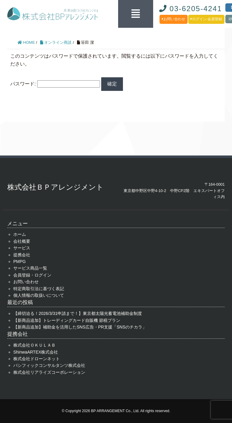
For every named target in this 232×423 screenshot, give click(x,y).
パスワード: (55, 83)
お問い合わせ (173, 19)
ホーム (19, 234)
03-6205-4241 (190, 9)
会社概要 (21, 241)
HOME (26, 42)
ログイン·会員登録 (206, 19)
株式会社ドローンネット (36, 358)
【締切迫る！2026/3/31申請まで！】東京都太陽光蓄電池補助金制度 (77, 313)
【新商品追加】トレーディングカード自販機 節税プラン (66, 320)
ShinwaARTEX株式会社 (35, 352)
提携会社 (21, 254)
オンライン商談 (56, 42)
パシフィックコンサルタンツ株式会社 (49, 365)
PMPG (19, 261)
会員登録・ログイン (32, 275)
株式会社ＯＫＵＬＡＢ (34, 345)
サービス (21, 247)
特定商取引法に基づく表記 (38, 288)
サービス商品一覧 (30, 268)
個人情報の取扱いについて (38, 295)
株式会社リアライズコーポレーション (49, 372)
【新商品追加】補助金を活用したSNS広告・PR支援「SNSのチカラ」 (80, 327)
